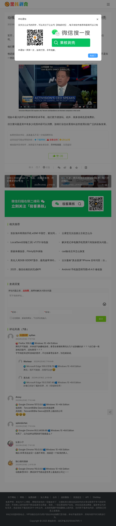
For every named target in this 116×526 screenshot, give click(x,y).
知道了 (93, 55)
